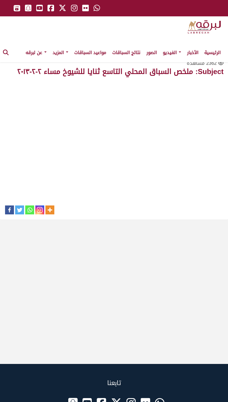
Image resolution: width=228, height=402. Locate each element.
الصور (151, 52)
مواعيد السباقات (90, 52)
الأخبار (192, 52)
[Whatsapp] (29, 209)
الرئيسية (212, 52)
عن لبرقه (36, 52)
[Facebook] (9, 209)
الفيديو (172, 52)
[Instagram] (39, 209)
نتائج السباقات (126, 52)
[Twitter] (19, 209)
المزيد (60, 52)
